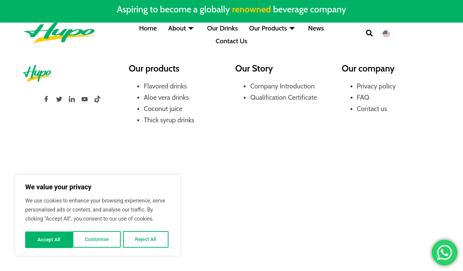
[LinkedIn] (71, 99)
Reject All (98, 240)
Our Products (273, 28)
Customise (49, 240)
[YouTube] (84, 99)
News (316, 28)
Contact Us (231, 39)
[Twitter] (59, 99)
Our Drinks (222, 28)
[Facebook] (46, 99)
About (182, 28)
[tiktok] (97, 99)
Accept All (147, 240)
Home (148, 28)
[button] (369, 34)
